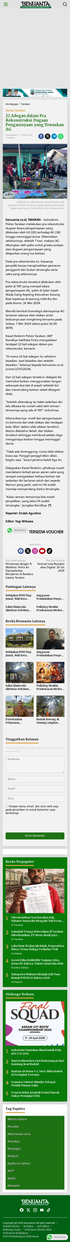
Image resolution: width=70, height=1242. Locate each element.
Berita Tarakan (15, 110)
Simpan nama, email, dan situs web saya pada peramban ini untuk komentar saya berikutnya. (32, 810)
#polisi (11, 1178)
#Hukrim (12, 1156)
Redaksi (28, 1226)
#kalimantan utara (19, 1134)
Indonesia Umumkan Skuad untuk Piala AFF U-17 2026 (36, 1052)
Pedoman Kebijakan (15, 1233)
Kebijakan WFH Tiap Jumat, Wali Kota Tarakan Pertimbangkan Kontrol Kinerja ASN (19, 597)
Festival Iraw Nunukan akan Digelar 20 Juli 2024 (50, 566)
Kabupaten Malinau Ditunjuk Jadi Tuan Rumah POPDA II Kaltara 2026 (35, 976)
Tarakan (10, 137)
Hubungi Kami (12, 1229)
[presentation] (31, 824)
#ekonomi (13, 1185)
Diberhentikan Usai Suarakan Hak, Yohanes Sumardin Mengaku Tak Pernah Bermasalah (37, 919)
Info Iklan (43, 1226)
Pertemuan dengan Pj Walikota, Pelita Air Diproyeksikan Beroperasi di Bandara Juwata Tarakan (20, 569)
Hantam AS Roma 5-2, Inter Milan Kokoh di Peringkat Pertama (36, 1073)
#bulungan (14, 1148)
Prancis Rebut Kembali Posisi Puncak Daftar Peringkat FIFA (35, 1094)
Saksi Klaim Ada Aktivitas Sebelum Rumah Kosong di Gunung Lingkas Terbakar (17, 608)
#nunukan (13, 1141)
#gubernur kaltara (18, 1163)
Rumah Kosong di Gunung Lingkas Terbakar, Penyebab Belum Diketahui (49, 721)
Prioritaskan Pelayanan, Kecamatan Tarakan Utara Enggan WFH (19, 721)
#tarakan (13, 1126)
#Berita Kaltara (17, 1119)
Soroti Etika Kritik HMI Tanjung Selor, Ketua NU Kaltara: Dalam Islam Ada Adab (37, 962)
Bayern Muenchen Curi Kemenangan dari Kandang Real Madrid (37, 1062)
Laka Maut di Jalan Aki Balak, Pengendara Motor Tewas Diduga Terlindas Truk (37, 947)
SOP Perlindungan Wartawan (21, 1236)
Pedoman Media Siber (38, 1229)
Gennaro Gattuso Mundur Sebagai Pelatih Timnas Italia (33, 1083)
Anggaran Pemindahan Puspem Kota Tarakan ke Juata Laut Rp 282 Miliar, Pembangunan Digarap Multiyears (50, 597)
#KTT (10, 1171)
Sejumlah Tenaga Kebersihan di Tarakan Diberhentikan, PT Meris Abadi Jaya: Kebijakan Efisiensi (37, 933)
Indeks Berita (11, 1226)
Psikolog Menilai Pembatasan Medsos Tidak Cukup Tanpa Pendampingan (50, 608)
